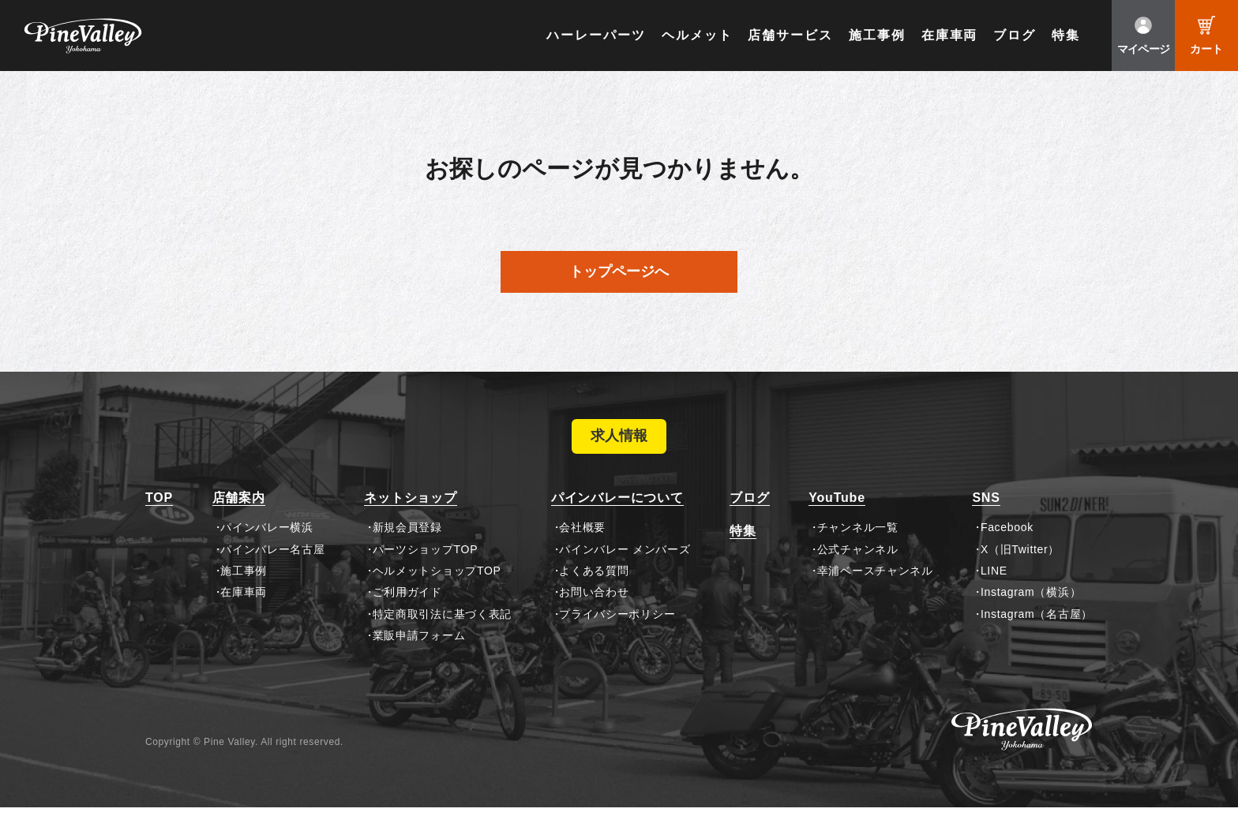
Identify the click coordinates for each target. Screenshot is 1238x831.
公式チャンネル (857, 572)
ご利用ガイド (407, 615)
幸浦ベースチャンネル (875, 594)
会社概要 (582, 551)
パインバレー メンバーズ (624, 572)
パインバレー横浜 (266, 551)
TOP (159, 521)
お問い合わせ (593, 615)
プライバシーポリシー (617, 637)
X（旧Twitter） (1020, 572)
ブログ (1014, 35)
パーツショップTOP (425, 572)
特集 (1066, 35)
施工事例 (877, 35)
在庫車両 (949, 35)
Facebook (1007, 551)
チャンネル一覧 (857, 551)
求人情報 (619, 448)
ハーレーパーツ (595, 35)
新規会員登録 (407, 551)
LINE (994, 594)
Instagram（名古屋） (1037, 637)
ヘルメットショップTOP (437, 594)
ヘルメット (697, 35)
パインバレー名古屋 (272, 572)
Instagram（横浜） (1031, 615)
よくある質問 (593, 594)
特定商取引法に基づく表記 (442, 637)
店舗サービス (790, 35)
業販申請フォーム (419, 659)
